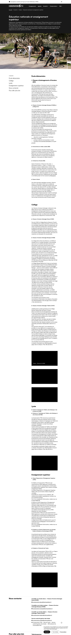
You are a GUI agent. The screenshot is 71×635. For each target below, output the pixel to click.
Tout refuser (55, 631)
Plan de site (38, 633)
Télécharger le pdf (56, 623)
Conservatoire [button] (53, 6)
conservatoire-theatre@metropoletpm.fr (42, 534)
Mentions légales (31, 633)
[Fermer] (61, 2)
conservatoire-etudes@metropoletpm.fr (42, 540)
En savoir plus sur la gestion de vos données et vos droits (43, 611)
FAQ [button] (60, 6)
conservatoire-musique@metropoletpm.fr (43, 528)
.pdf (43, 557)
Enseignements (32, 6)
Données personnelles (13, 633)
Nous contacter (30, 620)
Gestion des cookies (22, 633)
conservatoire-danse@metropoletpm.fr (42, 521)
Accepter (47, 631)
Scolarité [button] (45, 6)
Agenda (39, 6)
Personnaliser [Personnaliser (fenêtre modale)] (63, 631)
